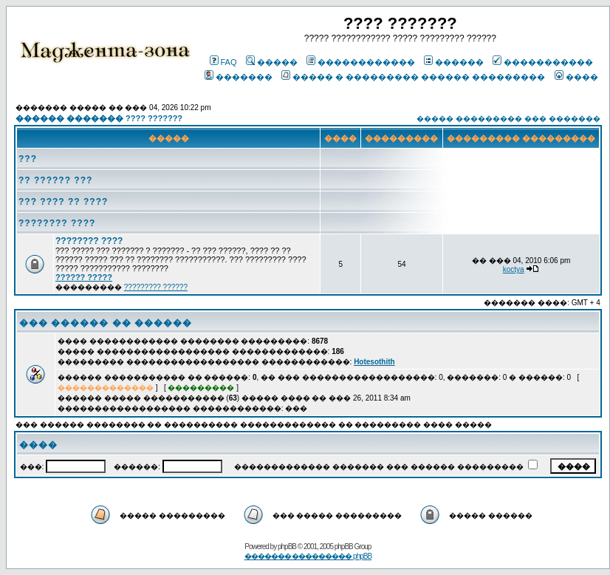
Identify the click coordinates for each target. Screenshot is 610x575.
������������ (360, 62)
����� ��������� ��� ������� (508, 119)
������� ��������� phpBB (308, 556)
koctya (513, 269)
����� (272, 62)
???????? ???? (56, 223)
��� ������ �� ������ (105, 323)
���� (576, 76)
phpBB (287, 546)
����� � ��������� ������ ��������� (413, 76)
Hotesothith (374, 362)
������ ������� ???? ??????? (99, 118)
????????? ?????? (156, 287)
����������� (543, 62)
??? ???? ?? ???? (63, 202)
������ (454, 62)
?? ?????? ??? (55, 180)
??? (27, 159)
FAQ (223, 62)
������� (239, 76)
